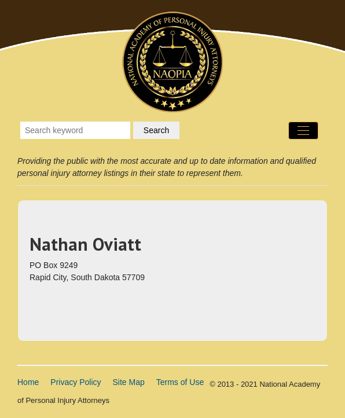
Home (28, 382)
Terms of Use (180, 382)
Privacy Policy (75, 382)
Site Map (129, 382)
